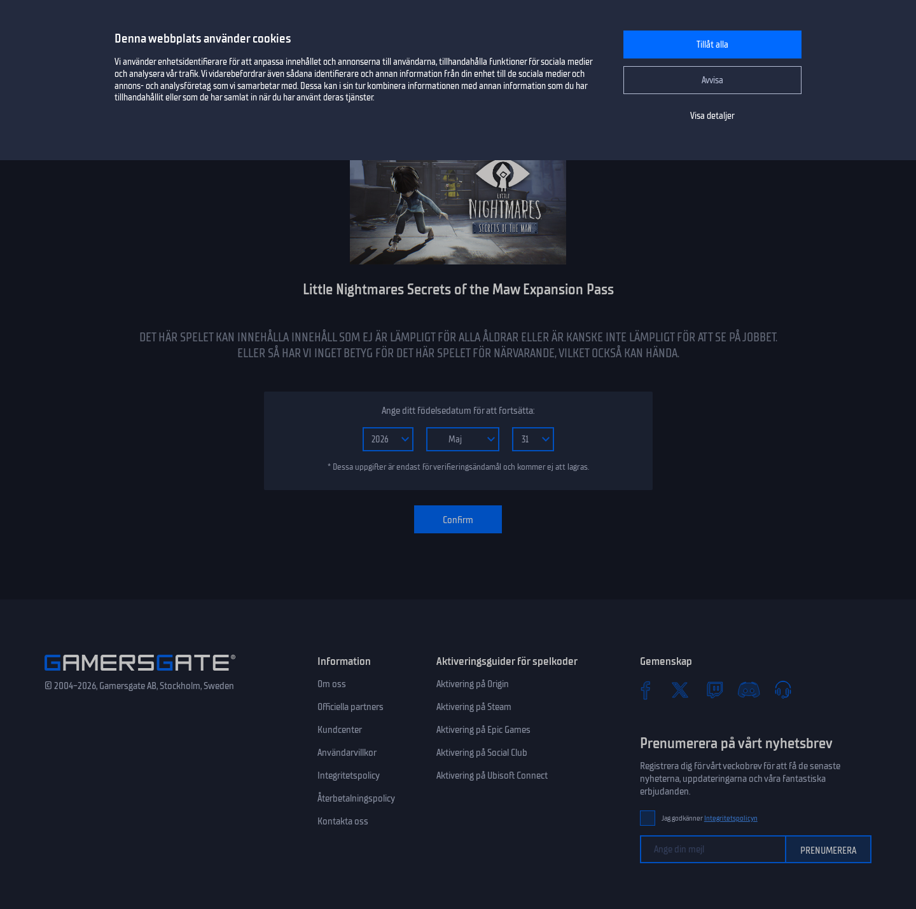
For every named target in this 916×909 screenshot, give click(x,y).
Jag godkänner (710, 818)
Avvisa (712, 80)
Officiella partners (350, 707)
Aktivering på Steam (473, 707)
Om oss (331, 684)
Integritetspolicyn (731, 818)
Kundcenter (339, 729)
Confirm (458, 520)
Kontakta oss (342, 821)
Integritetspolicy (348, 775)
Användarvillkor (347, 752)
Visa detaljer (712, 116)
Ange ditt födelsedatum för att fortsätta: (458, 410)
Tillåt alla (712, 45)
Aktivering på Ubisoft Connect (492, 775)
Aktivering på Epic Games (483, 729)
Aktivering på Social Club (481, 752)
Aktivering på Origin (472, 684)
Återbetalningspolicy (356, 798)
